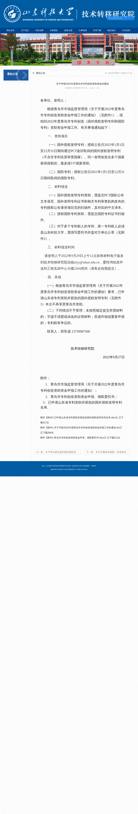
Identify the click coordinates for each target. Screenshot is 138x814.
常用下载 (97, 30)
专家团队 (54, 30)
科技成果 (40, 30)
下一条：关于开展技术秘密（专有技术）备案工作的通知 (108, 452)
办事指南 (83, 30)
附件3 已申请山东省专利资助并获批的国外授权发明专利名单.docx (81, 417)
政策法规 (68, 30)
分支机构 (126, 30)
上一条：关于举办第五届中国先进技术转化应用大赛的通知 (58, 452)
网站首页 (11, 30)
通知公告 (124, 73)
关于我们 (25, 30)
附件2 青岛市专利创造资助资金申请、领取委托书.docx (76, 437)
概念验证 (112, 30)
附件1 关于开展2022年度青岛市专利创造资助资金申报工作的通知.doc (83, 427)
